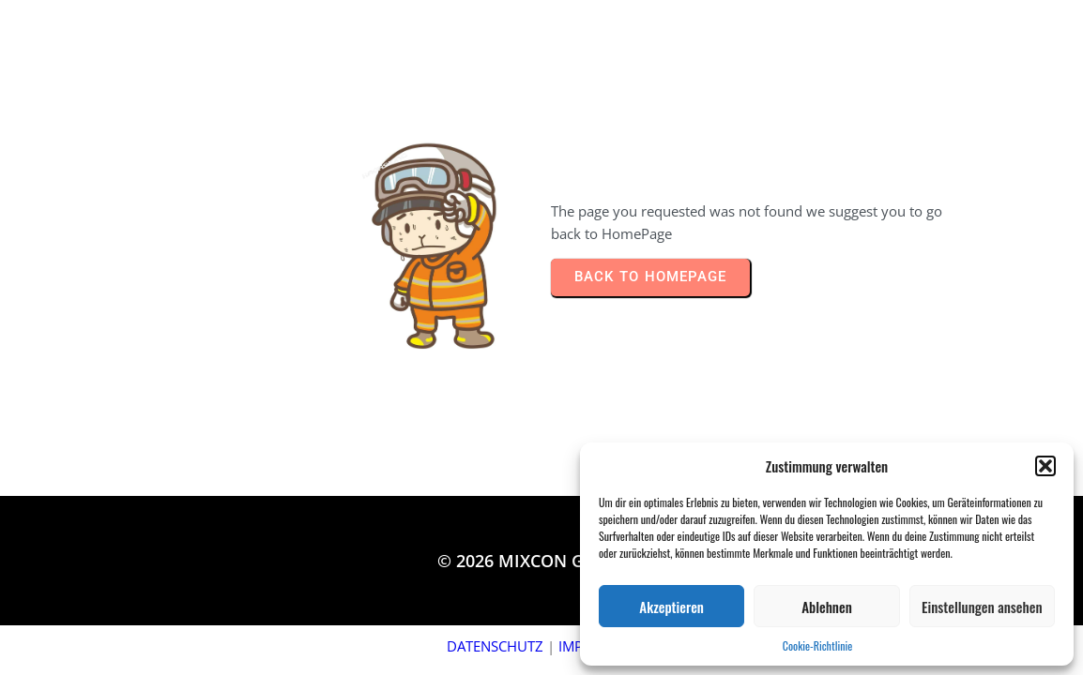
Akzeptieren (671, 606)
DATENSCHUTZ (495, 646)
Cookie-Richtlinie (817, 645)
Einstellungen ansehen (982, 606)
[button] (1045, 466)
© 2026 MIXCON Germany (541, 560)
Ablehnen (826, 606)
